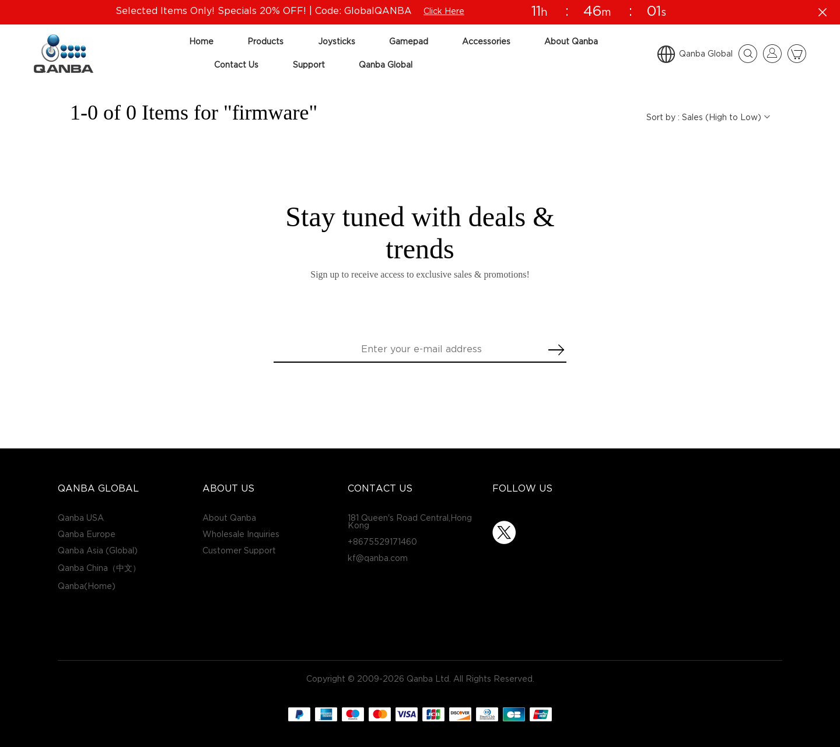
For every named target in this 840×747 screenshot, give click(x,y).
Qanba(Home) (87, 586)
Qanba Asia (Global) (98, 551)
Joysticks (336, 41)
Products (265, 41)
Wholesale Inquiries (240, 534)
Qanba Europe (87, 534)
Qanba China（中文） (99, 568)
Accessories (486, 41)
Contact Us (236, 65)
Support (309, 65)
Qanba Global (385, 65)
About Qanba (571, 41)
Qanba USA (81, 518)
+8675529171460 (382, 542)
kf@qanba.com (378, 558)
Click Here (442, 11)
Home (201, 41)
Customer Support (239, 551)
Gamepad (408, 41)
